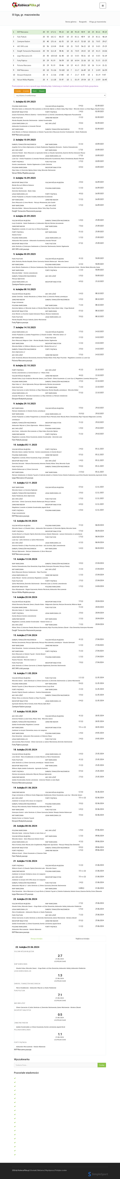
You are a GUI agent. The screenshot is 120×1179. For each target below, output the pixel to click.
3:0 (80, 123)
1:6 (80, 293)
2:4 (80, 111)
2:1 (80, 117)
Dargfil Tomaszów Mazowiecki (28, 51)
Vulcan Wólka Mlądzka (25, 80)
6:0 (80, 167)
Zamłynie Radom (23, 41)
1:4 (80, 220)
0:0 (80, 847)
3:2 (80, 199)
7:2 (80, 624)
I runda (18, 91)
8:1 (80, 129)
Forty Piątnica (22, 60)
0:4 (80, 700)
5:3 (80, 331)
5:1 (80, 865)
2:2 (80, 337)
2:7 (80, 903)
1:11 (80, 677)
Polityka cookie (61, 1170)
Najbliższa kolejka (82, 939)
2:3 (80, 381)
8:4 (80, 106)
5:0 (80, 408)
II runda (26, 91)
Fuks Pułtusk (21, 37)
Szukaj (101, 1065)
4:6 (80, 375)
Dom (34, 91)
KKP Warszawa (22, 32)
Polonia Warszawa (24, 65)
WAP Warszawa (23, 70)
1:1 (80, 188)
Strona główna (70, 22)
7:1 (80, 305)
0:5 (80, 311)
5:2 (80, 343)
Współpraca (49, 1170)
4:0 (80, 193)
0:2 (80, 721)
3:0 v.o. (81, 727)
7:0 (80, 226)
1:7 (80, 150)
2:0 (80, 182)
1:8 (80, 809)
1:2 (80, 237)
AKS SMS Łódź (22, 46)
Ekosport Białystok (24, 75)
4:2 (80, 841)
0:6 (80, 683)
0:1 (80, 231)
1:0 (80, 275)
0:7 (80, 243)
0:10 (80, 413)
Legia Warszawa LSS (24, 56)
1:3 (80, 161)
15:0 (80, 472)
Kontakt (33, 1170)
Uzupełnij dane (60, 961)
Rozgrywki (83, 22)
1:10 (80, 888)
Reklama (41, 1170)
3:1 (80, 422)
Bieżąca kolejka (36, 939)
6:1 (80, 144)
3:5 (80, 392)
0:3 (80, 454)
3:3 (80, 601)
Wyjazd (41, 91)
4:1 (80, 258)
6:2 (80, 264)
